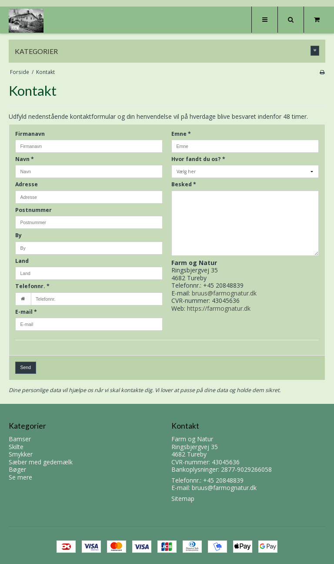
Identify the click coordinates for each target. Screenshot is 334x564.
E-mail (26, 312)
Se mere (20, 477)
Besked (183, 184)
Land (22, 261)
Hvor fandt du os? (198, 159)
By (18, 235)
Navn (24, 159)
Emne (181, 134)
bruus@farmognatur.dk (224, 293)
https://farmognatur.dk (218, 308)
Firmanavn (30, 134)
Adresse (26, 184)
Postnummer (33, 210)
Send (25, 367)
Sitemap (182, 498)
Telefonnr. (32, 286)
